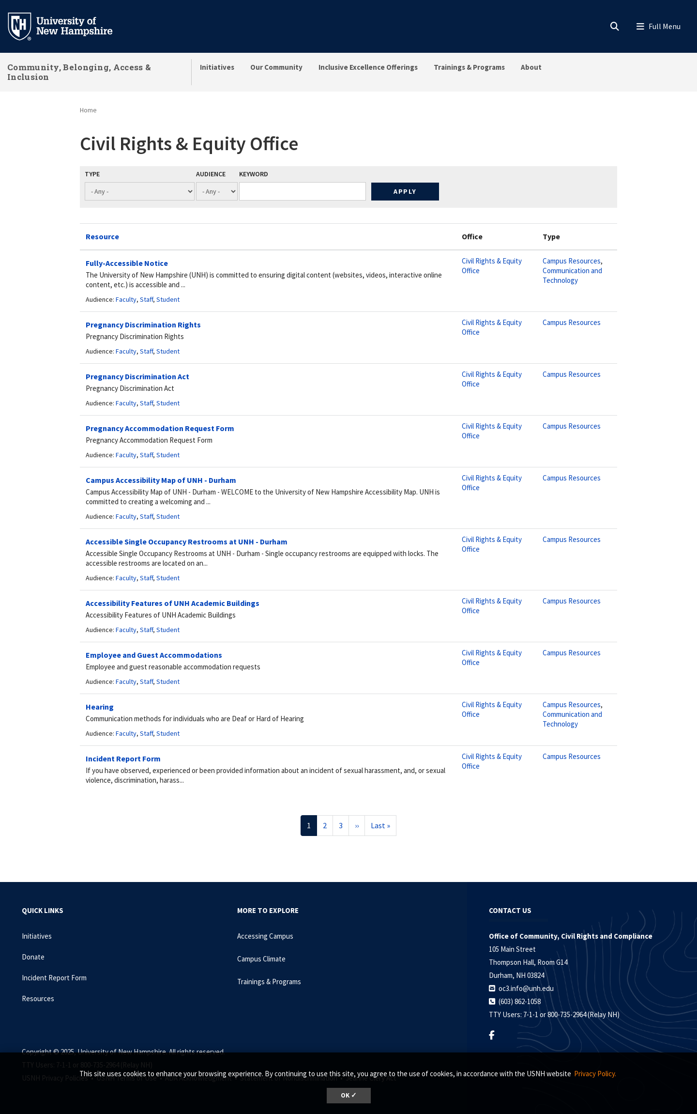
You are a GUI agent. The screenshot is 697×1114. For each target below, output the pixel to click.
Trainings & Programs (469, 67)
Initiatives (217, 67)
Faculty (126, 299)
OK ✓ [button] (349, 1095)
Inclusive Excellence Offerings (368, 67)
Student (168, 299)
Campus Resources (572, 260)
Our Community (276, 67)
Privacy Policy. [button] (595, 1073)
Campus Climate (261, 958)
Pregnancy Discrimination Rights (143, 324)
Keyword (253, 174)
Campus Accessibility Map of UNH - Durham (161, 480)
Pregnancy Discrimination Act (137, 376)
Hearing (100, 707)
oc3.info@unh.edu (526, 988)
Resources (38, 998)
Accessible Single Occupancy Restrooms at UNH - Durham (187, 541)
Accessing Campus (265, 936)
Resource (102, 236)
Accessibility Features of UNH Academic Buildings (172, 603)
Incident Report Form (123, 758)
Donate (33, 956)
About (531, 67)
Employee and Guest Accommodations (154, 655)
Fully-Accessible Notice (127, 263)
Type (92, 174)
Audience (211, 174)
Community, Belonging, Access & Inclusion (79, 72)
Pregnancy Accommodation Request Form (160, 428)
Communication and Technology (572, 275)
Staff (146, 299)
